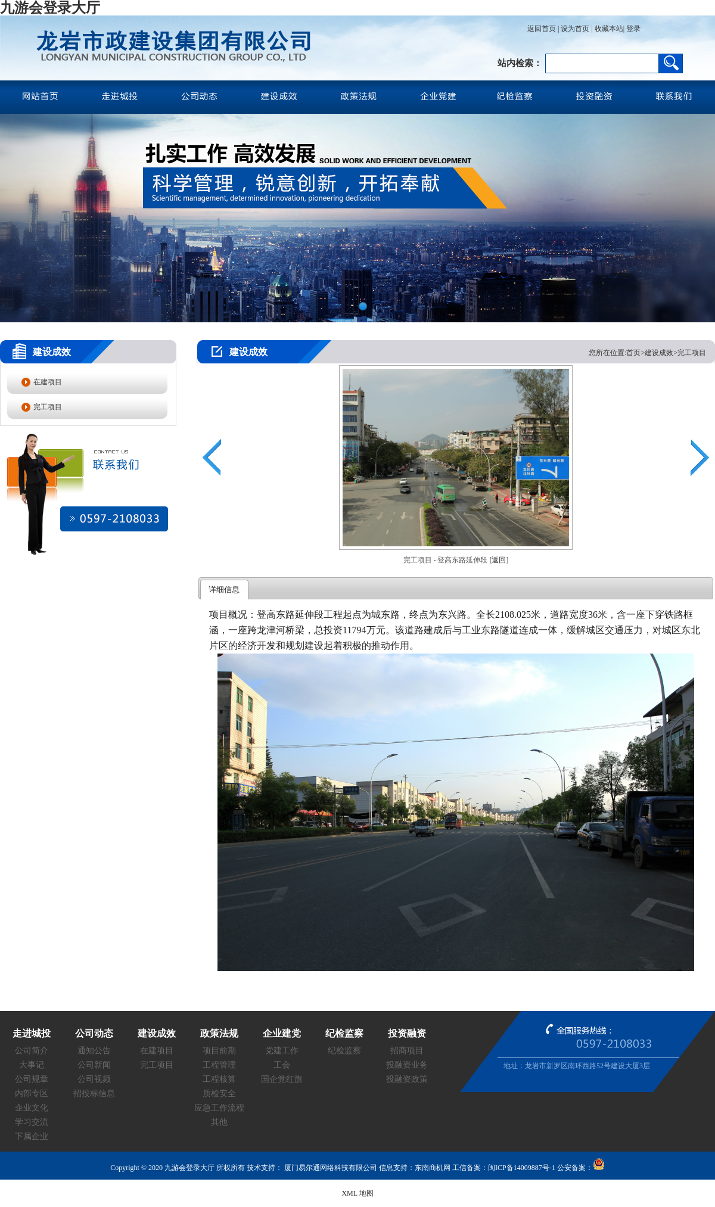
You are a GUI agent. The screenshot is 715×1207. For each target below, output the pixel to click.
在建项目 (47, 382)
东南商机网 (432, 1168)
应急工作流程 (219, 1107)
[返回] (499, 560)
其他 (219, 1122)
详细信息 (224, 589)
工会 (281, 1064)
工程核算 (219, 1079)
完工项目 (47, 407)
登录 (632, 28)
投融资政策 (407, 1079)
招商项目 (407, 1050)
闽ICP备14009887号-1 (521, 1168)
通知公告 (94, 1050)
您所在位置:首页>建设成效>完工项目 (647, 353)
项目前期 (219, 1050)
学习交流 (31, 1122)
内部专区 (31, 1093)
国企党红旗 (282, 1079)
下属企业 (31, 1136)
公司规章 (31, 1079)
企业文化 (31, 1107)
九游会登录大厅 (50, 7)
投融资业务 (407, 1064)
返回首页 (541, 28)
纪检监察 (344, 1050)
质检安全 (219, 1093)
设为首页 (575, 28)
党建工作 (282, 1050)
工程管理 (219, 1064)
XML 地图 (357, 1193)
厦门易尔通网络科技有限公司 (329, 1168)
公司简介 (31, 1050)
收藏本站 (609, 28)
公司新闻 (94, 1064)
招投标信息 (94, 1093)
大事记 (31, 1064)
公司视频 (94, 1079)
